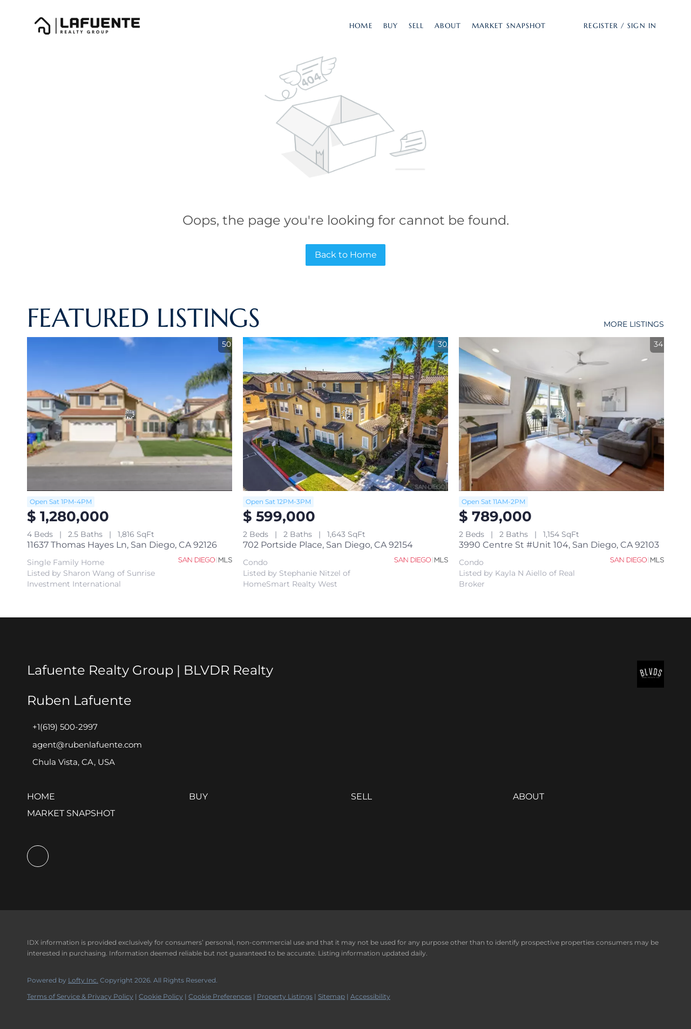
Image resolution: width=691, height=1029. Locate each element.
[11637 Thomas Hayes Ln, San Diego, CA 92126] (129, 414)
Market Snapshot (509, 25)
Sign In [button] (641, 25)
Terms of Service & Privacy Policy (80, 996)
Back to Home (346, 255)
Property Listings (285, 996)
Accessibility (370, 996)
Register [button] (601, 25)
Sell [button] (416, 25)
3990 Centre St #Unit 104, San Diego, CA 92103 (559, 545)
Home (360, 25)
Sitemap (331, 996)
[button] (87, 25)
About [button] (448, 25)
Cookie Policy (161, 996)
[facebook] (38, 856)
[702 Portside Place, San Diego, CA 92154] (345, 414)
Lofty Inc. (83, 980)
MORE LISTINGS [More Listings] (634, 324)
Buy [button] (390, 25)
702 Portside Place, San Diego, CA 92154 (328, 545)
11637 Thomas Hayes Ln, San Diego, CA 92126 (122, 545)
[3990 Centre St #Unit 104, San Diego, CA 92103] (561, 414)
